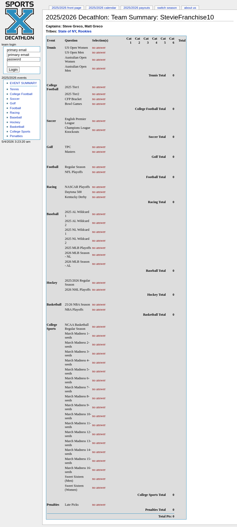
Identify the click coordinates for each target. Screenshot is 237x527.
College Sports (20, 131)
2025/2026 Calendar (102, 7)
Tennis (14, 89)
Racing (14, 112)
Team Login (9, 44)
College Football (21, 94)
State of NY (67, 31)
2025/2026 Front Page (66, 7)
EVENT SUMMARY (23, 83)
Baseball (16, 117)
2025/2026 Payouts (137, 7)
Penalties (16, 136)
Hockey (15, 122)
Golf (13, 103)
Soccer (14, 98)
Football (15, 108)
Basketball (17, 126)
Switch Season (167, 7)
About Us (190, 7)
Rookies (85, 31)
